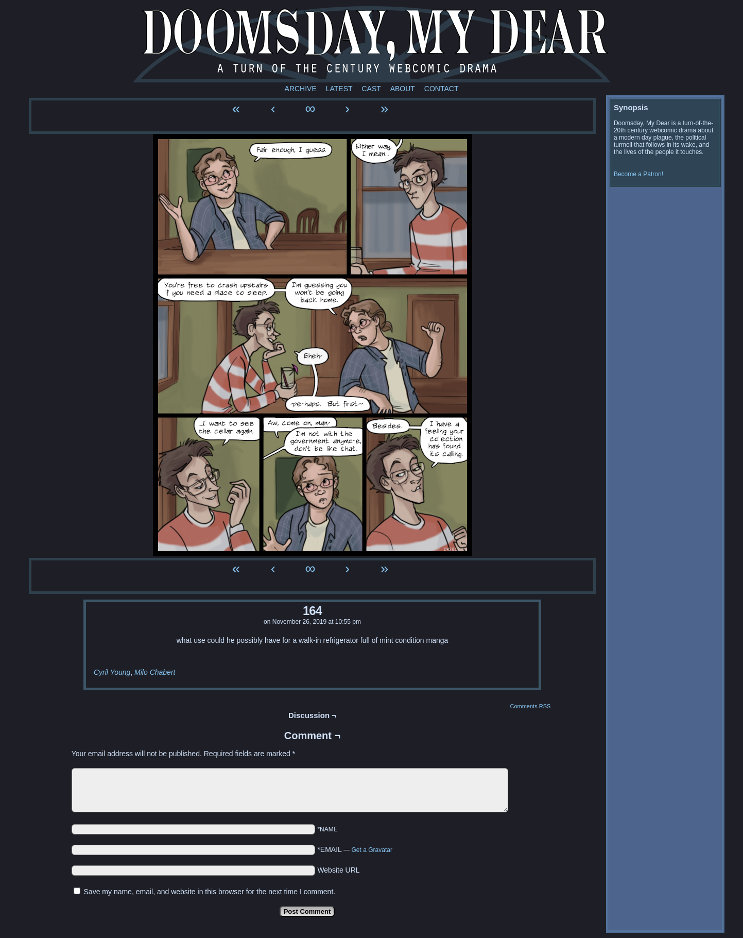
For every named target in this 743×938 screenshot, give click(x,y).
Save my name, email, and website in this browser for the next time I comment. (210, 892)
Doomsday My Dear (371, 43)
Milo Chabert (154, 672)
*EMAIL (354, 849)
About (402, 88)
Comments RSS (530, 706)
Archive (301, 88)
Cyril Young (112, 672)
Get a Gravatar (372, 850)
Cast (371, 88)
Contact (441, 88)
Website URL (338, 870)
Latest (339, 88)
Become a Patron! (638, 174)
